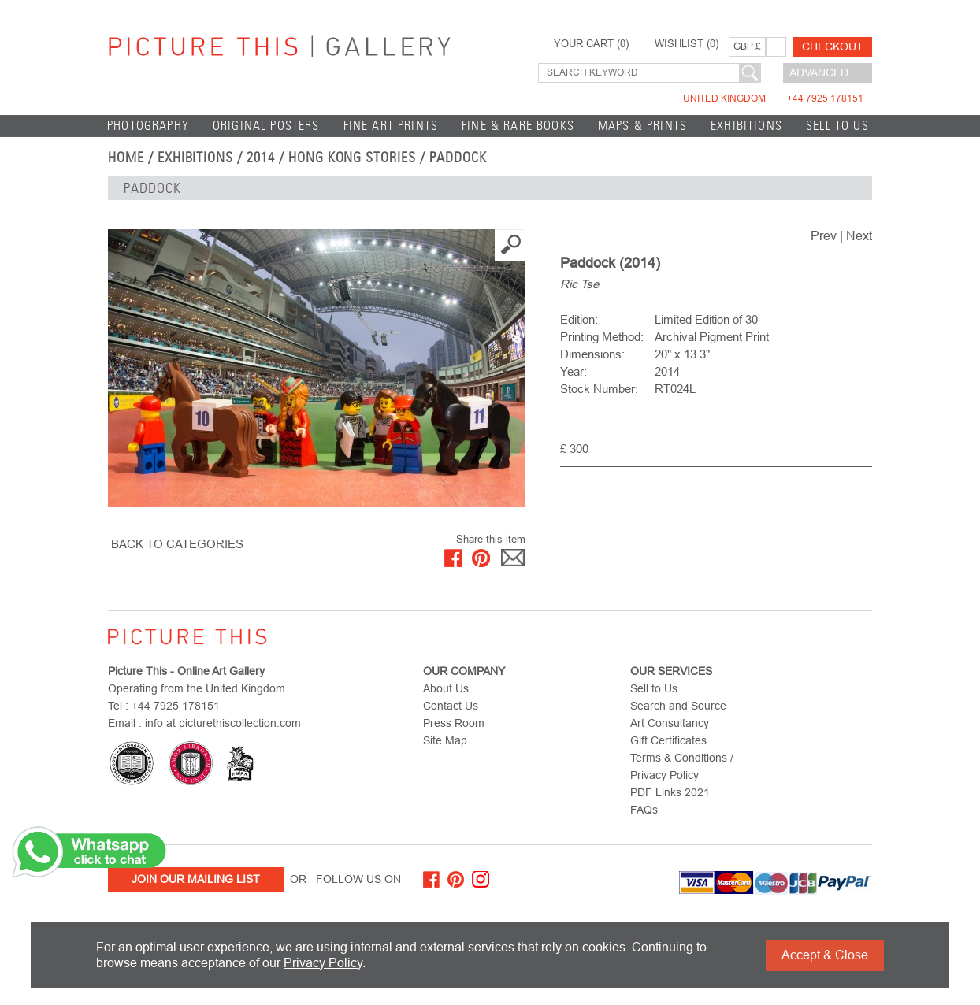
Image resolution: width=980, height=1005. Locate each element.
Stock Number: (599, 388)
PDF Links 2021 (670, 792)
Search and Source (678, 705)
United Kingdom (773, 98)
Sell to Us (837, 125)
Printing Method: (602, 336)
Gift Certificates (668, 740)
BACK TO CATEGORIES (177, 544)
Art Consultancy (669, 723)
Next (859, 236)
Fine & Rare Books (518, 125)
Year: (573, 371)
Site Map (445, 740)
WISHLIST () (686, 44)
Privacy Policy (323, 963)
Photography (148, 125)
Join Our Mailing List (196, 879)
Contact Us (450, 705)
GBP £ (747, 46)
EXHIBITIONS (746, 125)
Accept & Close (824, 955)
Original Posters (266, 125)
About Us (446, 688)
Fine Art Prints (391, 125)
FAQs (644, 809)
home (126, 157)
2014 (261, 157)
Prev (824, 236)
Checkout (832, 46)
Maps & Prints (642, 125)
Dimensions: (592, 354)
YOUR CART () (591, 44)
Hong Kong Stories (352, 157)
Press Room (453, 723)
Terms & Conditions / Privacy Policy (681, 766)
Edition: (579, 319)
